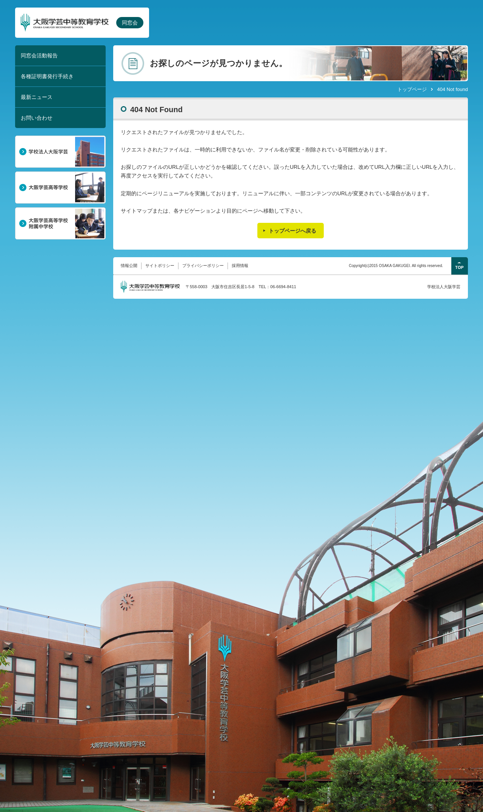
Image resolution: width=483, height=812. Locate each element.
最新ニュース (36, 97)
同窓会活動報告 (39, 55)
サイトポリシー (159, 265)
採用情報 (240, 265)
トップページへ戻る (292, 231)
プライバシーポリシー (203, 265)
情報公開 (129, 265)
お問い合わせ (36, 118)
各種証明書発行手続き (47, 76)
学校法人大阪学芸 (443, 286)
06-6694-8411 (283, 286)
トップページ (412, 89)
